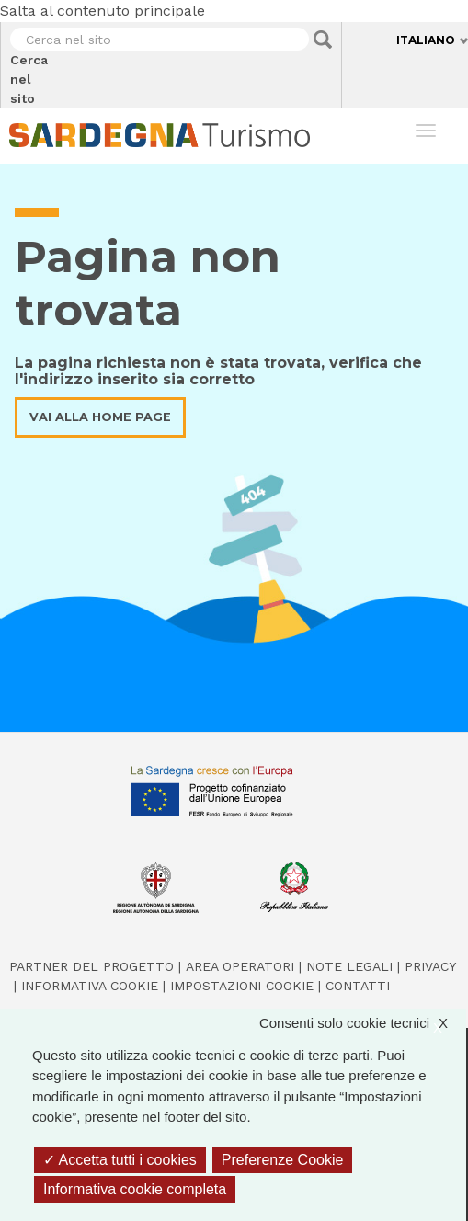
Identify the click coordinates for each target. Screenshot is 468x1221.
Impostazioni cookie (242, 985)
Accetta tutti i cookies (120, 1160)
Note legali (349, 966)
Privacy (430, 966)
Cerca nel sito (10, 79)
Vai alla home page (100, 417)
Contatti (357, 985)
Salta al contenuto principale (102, 10)
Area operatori (240, 966)
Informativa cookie (89, 985)
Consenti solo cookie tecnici (362, 1023)
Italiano (425, 40)
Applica (323, 39)
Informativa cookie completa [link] (134, 1189)
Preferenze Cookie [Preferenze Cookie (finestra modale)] (283, 1160)
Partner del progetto (91, 966)
